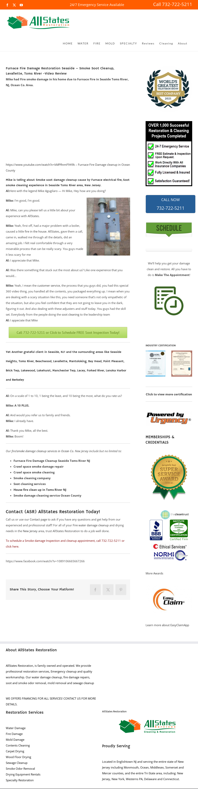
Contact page (38, 519)
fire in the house (35, 231)
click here (12, 546)
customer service (48, 285)
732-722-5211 (170, 204)
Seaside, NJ (56, 352)
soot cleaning (70, 314)
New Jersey (30, 531)
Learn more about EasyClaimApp (167, 625)
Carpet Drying (15, 751)
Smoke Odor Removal (20, 768)
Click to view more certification (169, 394)
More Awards (154, 573)
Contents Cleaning (18, 745)
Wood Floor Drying (18, 757)
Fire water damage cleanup (91, 525)
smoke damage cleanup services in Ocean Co (45, 451)
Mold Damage (15, 739)
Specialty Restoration (20, 780)
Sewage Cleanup (16, 763)
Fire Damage (14, 734)
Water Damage (16, 728)
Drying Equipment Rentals (23, 774)
